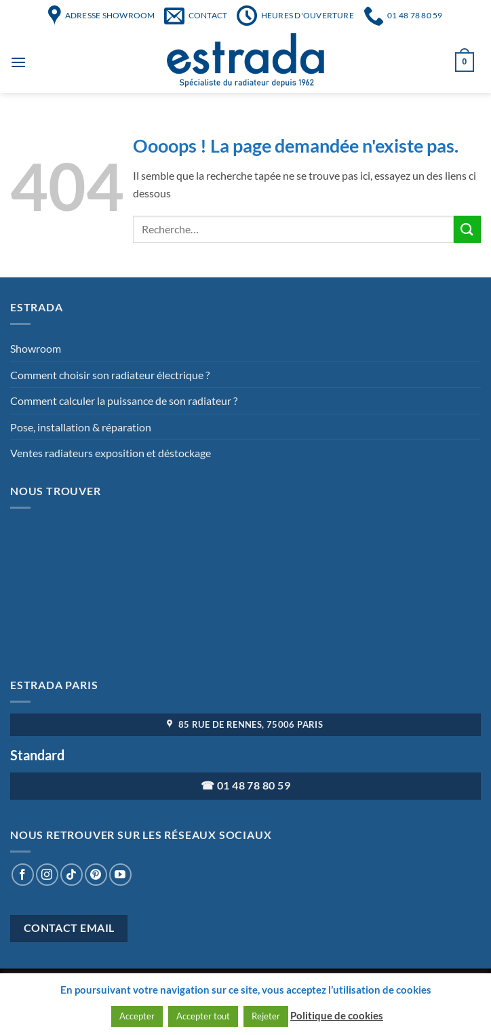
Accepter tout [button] (203, 1016)
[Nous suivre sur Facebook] (23, 874)
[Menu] (18, 62)
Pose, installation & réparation (80, 427)
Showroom (35, 348)
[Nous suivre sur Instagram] (47, 874)
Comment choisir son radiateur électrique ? (110, 374)
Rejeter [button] (266, 1016)
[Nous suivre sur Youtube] (120, 874)
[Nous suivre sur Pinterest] (96, 874)
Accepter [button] (137, 1016)
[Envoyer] (467, 229)
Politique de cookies (336, 1015)
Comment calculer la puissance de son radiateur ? (123, 400)
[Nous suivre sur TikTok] (71, 874)
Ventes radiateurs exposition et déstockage (110, 452)
